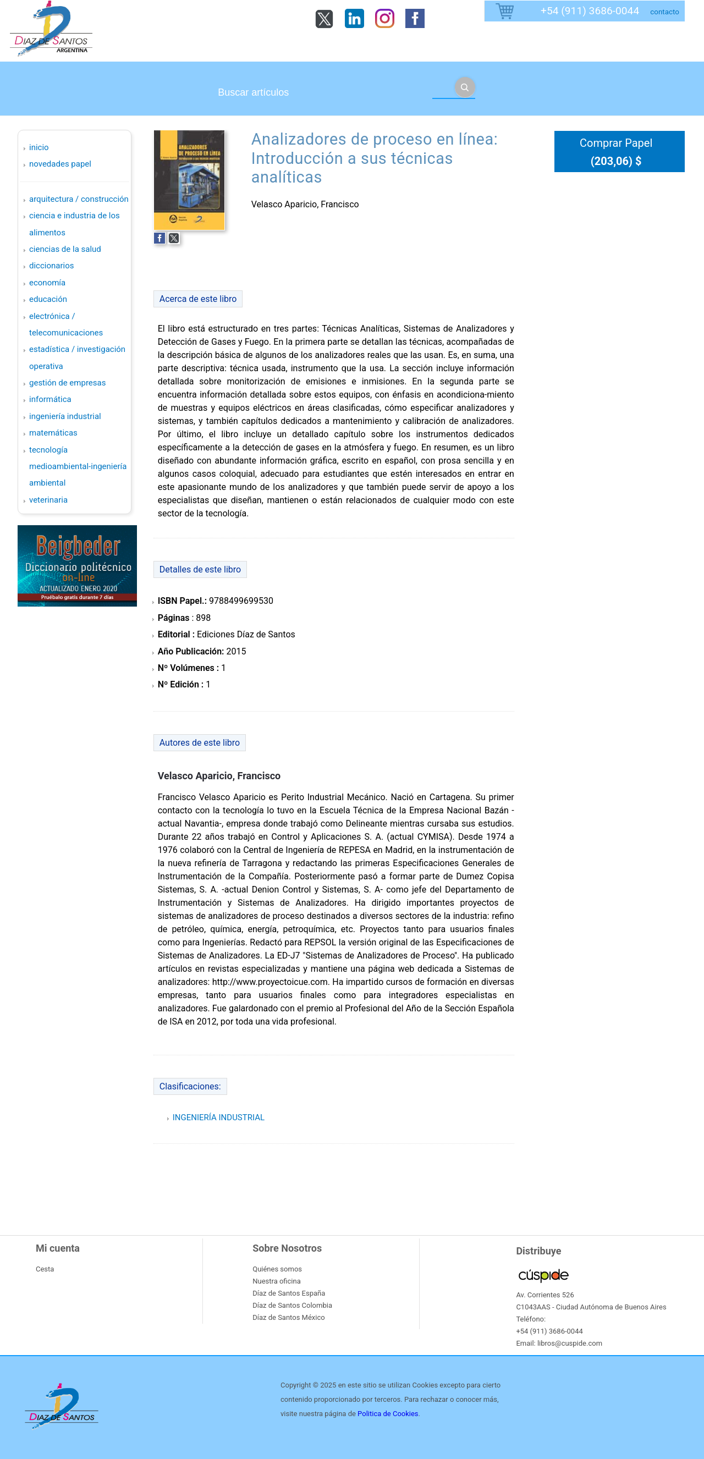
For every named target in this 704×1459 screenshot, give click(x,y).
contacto (664, 12)
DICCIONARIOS (51, 266)
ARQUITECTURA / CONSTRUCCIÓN (79, 199)
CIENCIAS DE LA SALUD (65, 249)
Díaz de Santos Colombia (292, 1305)
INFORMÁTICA (50, 399)
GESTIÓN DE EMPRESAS (67, 383)
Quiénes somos (277, 1269)
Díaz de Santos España (288, 1293)
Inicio (39, 147)
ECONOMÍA (47, 283)
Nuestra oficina (276, 1281)
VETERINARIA (48, 500)
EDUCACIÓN (48, 299)
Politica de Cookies (388, 1414)
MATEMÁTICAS (53, 433)
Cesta (45, 1269)
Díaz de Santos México (288, 1317)
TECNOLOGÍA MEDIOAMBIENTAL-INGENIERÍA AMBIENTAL (78, 466)
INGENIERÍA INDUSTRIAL (65, 416)
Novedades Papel (60, 164)
